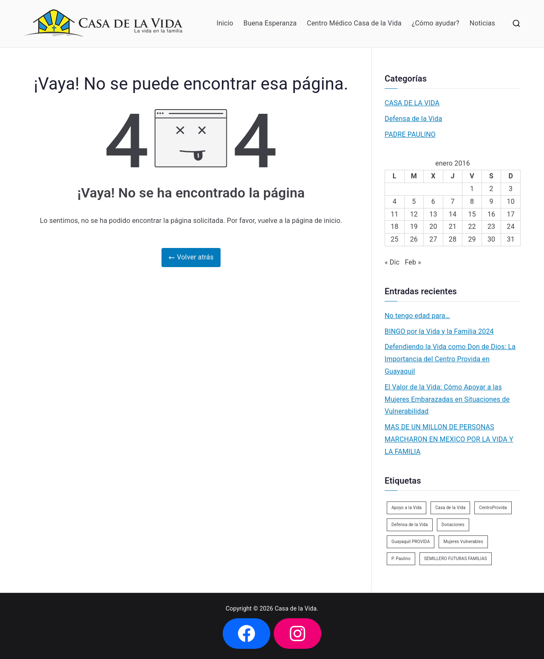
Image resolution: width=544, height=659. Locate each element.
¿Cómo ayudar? (435, 23)
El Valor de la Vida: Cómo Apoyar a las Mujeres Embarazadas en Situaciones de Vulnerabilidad (447, 399)
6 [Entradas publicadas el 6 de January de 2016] (433, 201)
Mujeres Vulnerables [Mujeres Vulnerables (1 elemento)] (463, 541)
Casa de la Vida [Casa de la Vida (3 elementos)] (450, 507)
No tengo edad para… (417, 316)
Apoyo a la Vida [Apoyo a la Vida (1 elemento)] (406, 507)
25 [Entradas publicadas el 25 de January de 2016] (394, 239)
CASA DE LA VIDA (412, 103)
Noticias (482, 23)
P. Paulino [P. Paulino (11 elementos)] (401, 558)
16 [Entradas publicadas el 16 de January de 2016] (491, 214)
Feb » (413, 262)
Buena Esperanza (270, 23)
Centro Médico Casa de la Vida (354, 23)
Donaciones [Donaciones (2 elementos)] (453, 524)
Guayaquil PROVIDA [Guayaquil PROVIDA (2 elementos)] (410, 541)
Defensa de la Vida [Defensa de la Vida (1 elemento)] (409, 524)
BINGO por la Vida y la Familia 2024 (439, 331)
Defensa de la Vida (413, 119)
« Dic (392, 262)
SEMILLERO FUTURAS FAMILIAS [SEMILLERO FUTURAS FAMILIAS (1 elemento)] (455, 558)
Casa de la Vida (296, 608)
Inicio (224, 23)
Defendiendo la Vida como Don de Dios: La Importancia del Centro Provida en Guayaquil (450, 359)
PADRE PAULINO (410, 134)
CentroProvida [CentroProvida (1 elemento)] (493, 507)
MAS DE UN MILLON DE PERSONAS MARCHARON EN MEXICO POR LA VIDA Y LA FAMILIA (449, 439)
